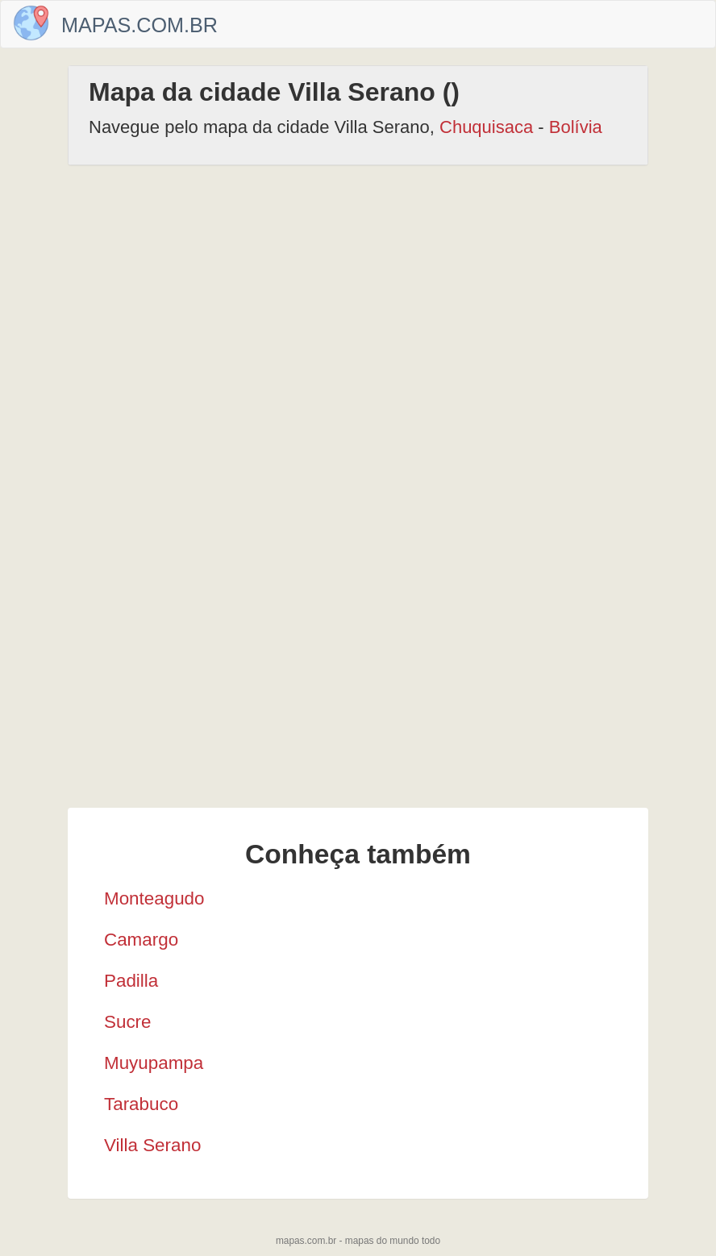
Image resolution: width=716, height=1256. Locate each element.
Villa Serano (152, 1145)
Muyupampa (153, 1063)
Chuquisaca (486, 127)
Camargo (141, 940)
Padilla (131, 981)
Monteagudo (154, 898)
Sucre (128, 1022)
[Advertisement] (358, 303)
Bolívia (575, 127)
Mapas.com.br (139, 25)
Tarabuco (141, 1104)
